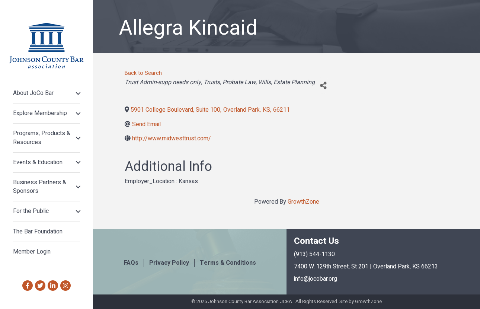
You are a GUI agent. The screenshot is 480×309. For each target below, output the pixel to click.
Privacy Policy (169, 263)
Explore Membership (40, 113)
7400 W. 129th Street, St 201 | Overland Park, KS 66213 (366, 266)
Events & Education (38, 162)
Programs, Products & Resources (41, 137)
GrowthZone (303, 201)
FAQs (131, 263)
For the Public (31, 211)
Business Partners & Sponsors (39, 186)
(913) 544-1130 (314, 254)
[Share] (323, 85)
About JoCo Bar (33, 93)
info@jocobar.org (315, 278)
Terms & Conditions (228, 263)
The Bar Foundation (38, 231)
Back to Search (143, 73)
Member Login (32, 251)
